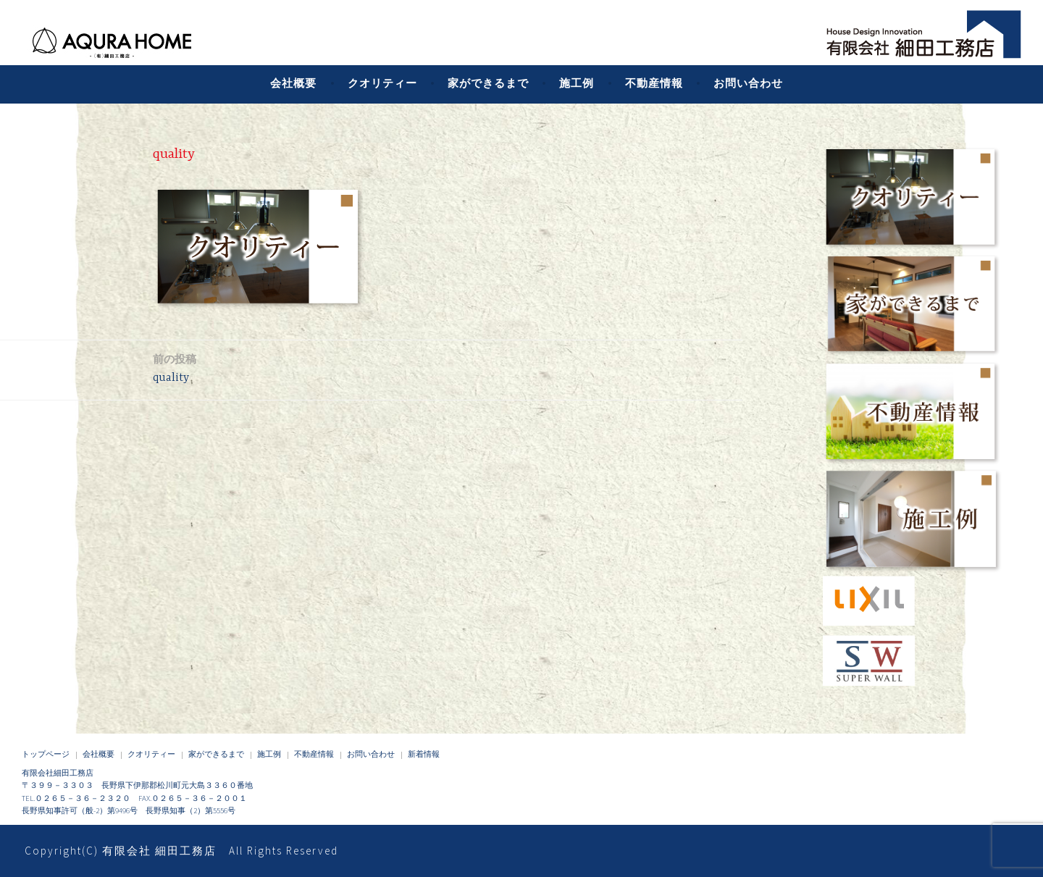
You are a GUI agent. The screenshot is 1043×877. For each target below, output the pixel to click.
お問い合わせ (748, 83)
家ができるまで (488, 83)
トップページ (46, 754)
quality (174, 368)
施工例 (576, 83)
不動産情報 (654, 83)
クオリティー (382, 83)
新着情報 (424, 754)
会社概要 (293, 83)
